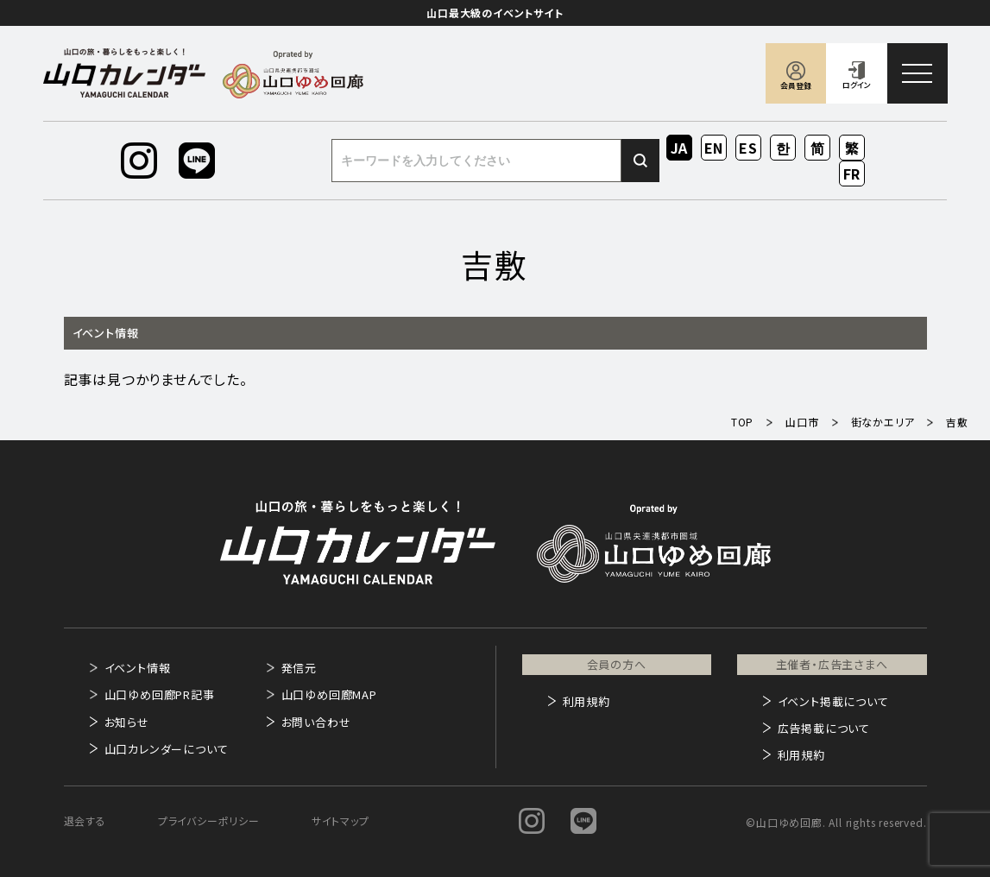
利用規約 (586, 701)
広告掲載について (824, 728)
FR (852, 173)
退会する (85, 820)
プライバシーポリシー (209, 820)
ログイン (856, 85)
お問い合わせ (316, 722)
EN (714, 147)
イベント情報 (137, 667)
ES (749, 147)
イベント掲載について (833, 701)
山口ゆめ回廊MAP (329, 694)
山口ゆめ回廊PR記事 (159, 694)
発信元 (299, 667)
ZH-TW (852, 149)
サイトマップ (340, 820)
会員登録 (795, 85)
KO (782, 147)
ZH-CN (817, 149)
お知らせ (126, 722)
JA (680, 147)
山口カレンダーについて (166, 749)
